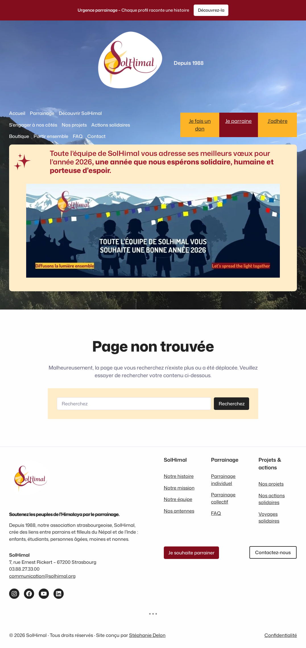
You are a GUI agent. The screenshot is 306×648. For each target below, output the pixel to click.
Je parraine (238, 121)
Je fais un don (200, 124)
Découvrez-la (211, 10)
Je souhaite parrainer (191, 552)
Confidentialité (280, 635)
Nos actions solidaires (272, 498)
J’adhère (278, 121)
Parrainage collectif (223, 498)
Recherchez (232, 403)
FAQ (216, 513)
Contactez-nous (273, 552)
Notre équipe (178, 499)
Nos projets (271, 483)
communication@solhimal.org (42, 576)
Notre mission (179, 487)
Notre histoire (179, 476)
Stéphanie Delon (147, 635)
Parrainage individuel (223, 479)
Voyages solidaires (269, 517)
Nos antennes (179, 510)
